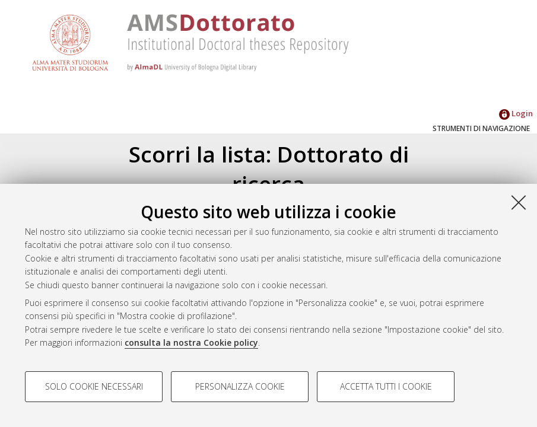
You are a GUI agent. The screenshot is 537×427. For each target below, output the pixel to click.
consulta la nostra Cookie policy (191, 342)
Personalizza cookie (240, 386)
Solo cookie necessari (94, 386)
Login (516, 113)
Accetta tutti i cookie (386, 386)
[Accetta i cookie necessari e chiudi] (518, 202)
